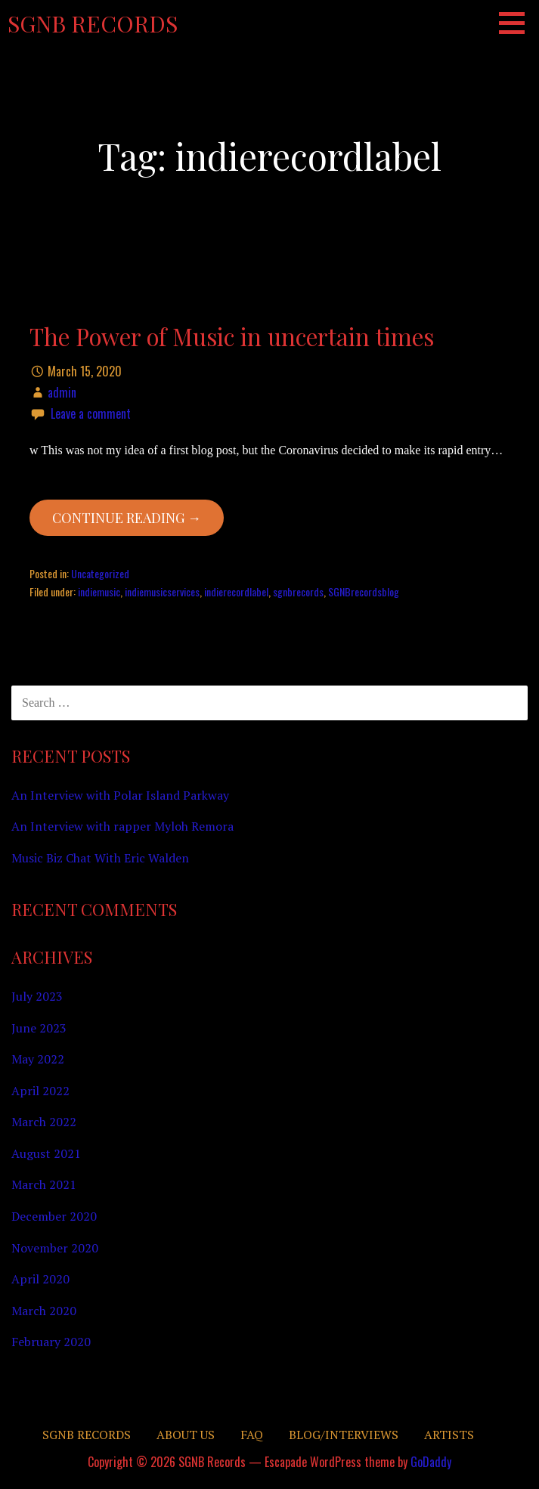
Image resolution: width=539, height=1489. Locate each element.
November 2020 (54, 1248)
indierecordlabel (236, 591)
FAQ (251, 1434)
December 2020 (54, 1216)
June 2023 (39, 1028)
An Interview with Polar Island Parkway (120, 795)
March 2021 (43, 1184)
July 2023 (37, 996)
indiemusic (99, 591)
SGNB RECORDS (86, 1434)
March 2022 (43, 1121)
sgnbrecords (298, 591)
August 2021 (46, 1153)
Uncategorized (100, 573)
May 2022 (37, 1059)
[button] (517, 22)
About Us (185, 1434)
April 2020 (40, 1279)
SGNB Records (93, 23)
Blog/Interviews (343, 1434)
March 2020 (43, 1310)
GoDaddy (430, 1462)
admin (62, 392)
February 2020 (51, 1341)
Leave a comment (91, 413)
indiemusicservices (162, 591)
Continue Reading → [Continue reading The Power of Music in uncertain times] (126, 518)
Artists (449, 1434)
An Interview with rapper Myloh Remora (122, 826)
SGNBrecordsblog (363, 591)
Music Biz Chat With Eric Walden (100, 858)
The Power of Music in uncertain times (231, 336)
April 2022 (40, 1090)
